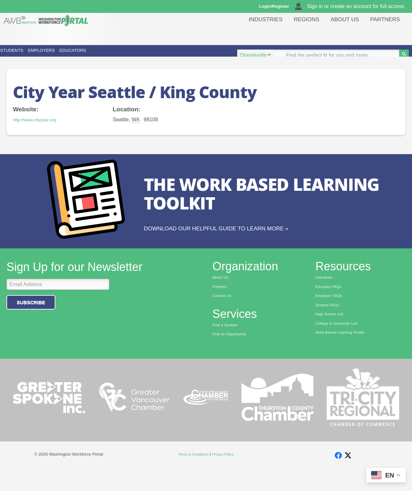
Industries (254, 33)
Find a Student (227, 344)
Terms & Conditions (191, 474)
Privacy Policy (226, 474)
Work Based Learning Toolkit (344, 354)
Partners (384, 33)
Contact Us (223, 314)
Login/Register (277, 6)
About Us (340, 33)
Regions (299, 33)
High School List (332, 334)
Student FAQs (329, 324)
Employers (89, 55)
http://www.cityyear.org (38, 128)
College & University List (340, 344)
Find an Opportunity (232, 354)
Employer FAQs (331, 314)
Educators (154, 55)
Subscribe (31, 319)
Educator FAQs (331, 304)
